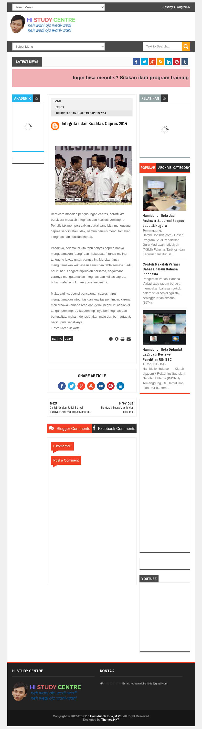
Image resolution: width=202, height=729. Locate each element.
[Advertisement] (132, 54)
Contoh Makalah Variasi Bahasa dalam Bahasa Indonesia (161, 269)
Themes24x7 (110, 719)
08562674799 (113, 683)
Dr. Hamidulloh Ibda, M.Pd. (103, 716)
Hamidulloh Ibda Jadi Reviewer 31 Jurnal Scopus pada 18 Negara (163, 220)
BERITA (59, 107)
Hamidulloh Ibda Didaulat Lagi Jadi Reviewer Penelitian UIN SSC (162, 354)
